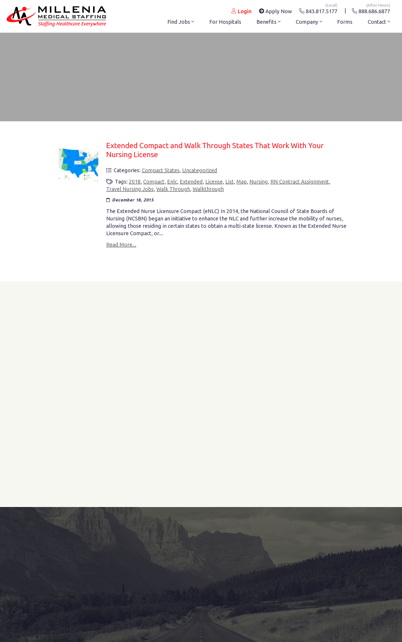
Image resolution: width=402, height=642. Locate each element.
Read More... (121, 245)
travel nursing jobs (130, 189)
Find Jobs (180, 22)
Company (309, 22)
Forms (344, 22)
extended (191, 181)
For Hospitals (225, 22)
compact (153, 181)
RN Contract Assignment (299, 181)
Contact (379, 22)
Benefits (268, 22)
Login (241, 11)
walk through (173, 189)
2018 (135, 181)
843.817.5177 (318, 10)
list (229, 181)
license (214, 181)
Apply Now (275, 11)
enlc (172, 181)
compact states (161, 170)
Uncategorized (199, 170)
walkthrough (208, 189)
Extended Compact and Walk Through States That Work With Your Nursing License (215, 149)
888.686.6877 (371, 10)
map (241, 181)
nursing (258, 181)
